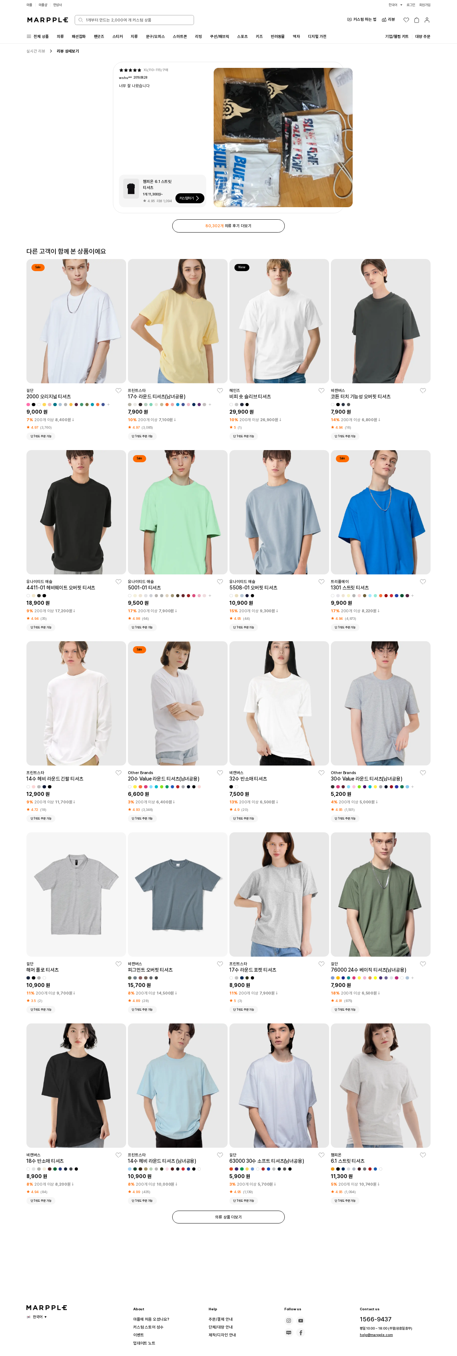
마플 (29, 5)
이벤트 (139, 1335)
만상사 (60, 5)
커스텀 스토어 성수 (150, 1327)
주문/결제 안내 (221, 1319)
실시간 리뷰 (35, 51)
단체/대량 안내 (221, 1327)
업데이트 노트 (145, 1343)
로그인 (409, 5)
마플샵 (44, 5)
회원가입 (424, 5)
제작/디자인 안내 (223, 1335)
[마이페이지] (427, 20)
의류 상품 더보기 (228, 1220)
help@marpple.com (373, 1335)
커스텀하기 (191, 199)
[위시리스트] (406, 20)
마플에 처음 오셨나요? (152, 1319)
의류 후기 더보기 (228, 227)
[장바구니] (416, 20)
